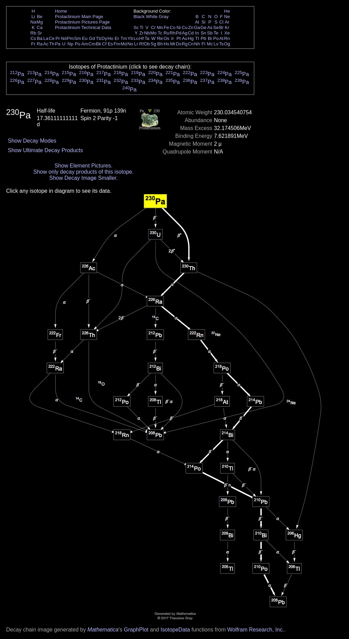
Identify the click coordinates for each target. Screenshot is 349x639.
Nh (197, 43)
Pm (70, 38)
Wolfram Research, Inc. (255, 630)
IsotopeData (175, 630)
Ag (184, 32)
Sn (203, 32)
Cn (191, 43)
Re (160, 38)
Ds (178, 43)
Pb (203, 38)
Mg (39, 22)
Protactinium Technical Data (83, 27)
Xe (227, 32)
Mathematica (103, 630)
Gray (164, 16)
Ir (172, 38)
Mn (160, 27)
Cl (221, 22)
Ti (141, 27)
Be (39, 16)
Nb (147, 32)
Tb (98, 38)
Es (110, 43)
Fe (166, 27)
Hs (166, 43)
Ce (52, 38)
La (45, 38)
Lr (136, 43)
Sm (77, 38)
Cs (33, 38)
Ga (197, 27)
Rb (33, 32)
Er (117, 38)
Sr (39, 32)
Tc (160, 32)
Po (216, 38)
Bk (98, 43)
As (210, 27)
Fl (203, 43)
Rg (184, 43)
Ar (227, 22)
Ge (203, 27)
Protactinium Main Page (79, 16)
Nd (64, 38)
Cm (92, 43)
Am (84, 43)
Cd (191, 32)
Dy (104, 38)
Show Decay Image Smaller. (83, 178)
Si (203, 22)
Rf (141, 43)
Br (221, 27)
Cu (184, 27)
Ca (40, 27)
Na (33, 22)
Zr (141, 32)
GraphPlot (136, 630)
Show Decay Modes (32, 141)
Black (139, 16)
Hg (191, 38)
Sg (153, 43)
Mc (210, 43)
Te (216, 32)
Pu (77, 43)
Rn (227, 38)
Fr (33, 43)
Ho (110, 38)
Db (147, 43)
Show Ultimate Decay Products (45, 150)
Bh (160, 43)
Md (124, 43)
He (227, 11)
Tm (123, 38)
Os (166, 38)
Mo (153, 32)
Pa (57, 43)
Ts (221, 43)
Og (227, 43)
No (130, 43)
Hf (141, 38)
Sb (210, 32)
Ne (227, 16)
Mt (172, 43)
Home (61, 11)
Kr (227, 27)
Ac (46, 43)
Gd (92, 38)
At (221, 38)
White (151, 16)
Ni (179, 27)
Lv (216, 43)
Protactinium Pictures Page (82, 22)
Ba (39, 38)
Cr (153, 27)
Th (52, 43)
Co (173, 27)
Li (33, 16)
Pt (179, 38)
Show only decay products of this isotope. (83, 172)
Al (197, 22)
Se (216, 27)
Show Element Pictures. (83, 166)
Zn (191, 27)
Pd (178, 32)
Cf (104, 43)
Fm (116, 43)
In (197, 32)
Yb (130, 38)
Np (70, 43)
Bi (210, 38)
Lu (136, 38)
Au (184, 38)
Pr (58, 38)
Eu (84, 38)
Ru (166, 32)
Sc (136, 27)
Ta (147, 38)
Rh (173, 32)
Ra (40, 43)
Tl (197, 38)
